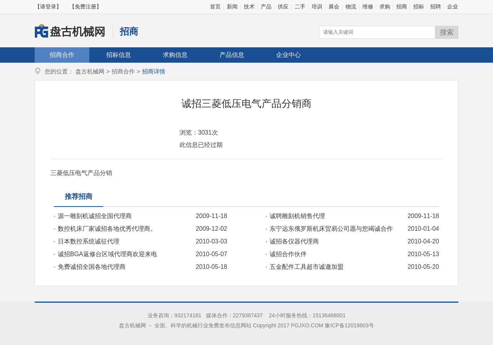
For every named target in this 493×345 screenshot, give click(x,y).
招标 (418, 6)
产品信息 (232, 55)
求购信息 (175, 55)
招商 (401, 6)
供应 (283, 6)
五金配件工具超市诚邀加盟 (307, 266)
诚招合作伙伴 (288, 254)
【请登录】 (48, 6)
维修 (367, 6)
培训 (317, 6)
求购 (384, 6)
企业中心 (288, 55)
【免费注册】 (85, 6)
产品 (266, 6)
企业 (452, 6)
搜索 (447, 32)
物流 (350, 6)
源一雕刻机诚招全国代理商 (95, 216)
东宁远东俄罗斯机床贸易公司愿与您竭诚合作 (331, 228)
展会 (334, 6)
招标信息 (118, 55)
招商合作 (62, 55)
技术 (249, 6)
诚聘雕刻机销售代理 (297, 216)
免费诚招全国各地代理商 (92, 266)
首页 (215, 6)
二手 (300, 6)
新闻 (232, 6)
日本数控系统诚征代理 (88, 241)
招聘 (435, 6)
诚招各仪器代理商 (294, 241)
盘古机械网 (89, 71)
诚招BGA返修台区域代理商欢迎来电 (107, 254)
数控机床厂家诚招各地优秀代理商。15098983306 (105, 228)
